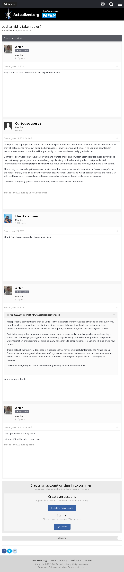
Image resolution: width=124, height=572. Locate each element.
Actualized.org (39, 560)
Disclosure (75, 560)
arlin (14, 30)
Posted (14, 66)
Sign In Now (62, 526)
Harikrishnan (26, 216)
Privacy (63, 560)
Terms (53, 560)
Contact (88, 560)
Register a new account (62, 508)
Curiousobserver (29, 123)
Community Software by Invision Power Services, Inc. (62, 567)
